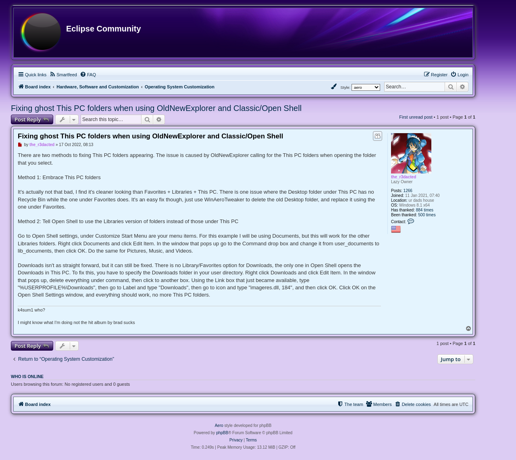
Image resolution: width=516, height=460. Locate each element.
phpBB (222, 433)
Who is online (27, 376)
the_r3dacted (403, 177)
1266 (408, 190)
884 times (424, 210)
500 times (426, 215)
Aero (219, 425)
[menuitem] (63, 74)
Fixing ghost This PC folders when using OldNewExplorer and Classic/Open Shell (156, 108)
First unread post (416, 117)
